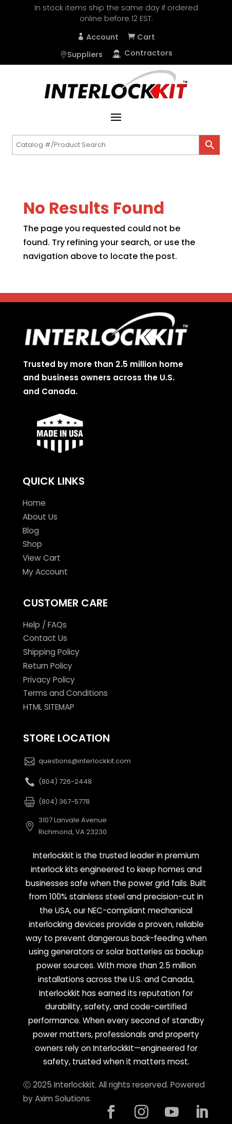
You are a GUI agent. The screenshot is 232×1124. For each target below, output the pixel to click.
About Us (40, 516)
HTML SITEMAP (48, 707)
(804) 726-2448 (65, 781)
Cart (145, 37)
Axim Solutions (62, 1098)
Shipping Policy (51, 652)
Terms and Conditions (65, 693)
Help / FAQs (45, 624)
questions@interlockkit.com (84, 761)
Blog (31, 530)
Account (101, 37)
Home (34, 502)
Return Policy (47, 665)
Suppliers (85, 54)
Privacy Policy (49, 679)
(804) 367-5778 (64, 801)
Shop (32, 544)
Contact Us (45, 638)
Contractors (142, 53)
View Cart (42, 557)
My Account (45, 571)
